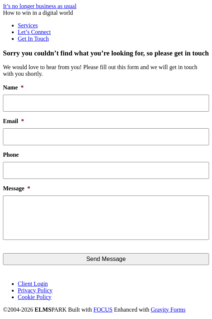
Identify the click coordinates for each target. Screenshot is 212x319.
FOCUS (103, 309)
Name (13, 87)
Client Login (33, 284)
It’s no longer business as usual (40, 6)
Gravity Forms (168, 309)
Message (16, 188)
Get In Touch (33, 38)
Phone (11, 155)
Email (13, 121)
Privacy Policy (35, 290)
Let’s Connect (34, 32)
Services (28, 25)
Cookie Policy (34, 297)
